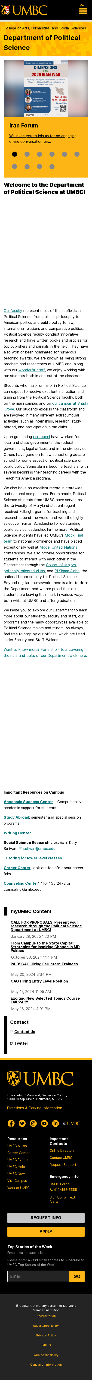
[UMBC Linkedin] (55, 1123)
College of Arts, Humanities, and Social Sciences (45, 28)
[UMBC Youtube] (44, 1123)
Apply (46, 1231)
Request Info (46, 1217)
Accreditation (46, 1316)
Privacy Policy (46, 1335)
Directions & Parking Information (34, 1108)
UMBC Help (16, 1167)
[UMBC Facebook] (11, 1123)
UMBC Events (17, 1160)
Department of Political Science (42, 43)
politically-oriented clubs (24, 571)
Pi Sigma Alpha (67, 571)
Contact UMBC (61, 1158)
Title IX (46, 1345)
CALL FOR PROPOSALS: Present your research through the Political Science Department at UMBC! (46, 926)
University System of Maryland (54, 1305)
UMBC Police (60, 1184)
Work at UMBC (18, 1188)
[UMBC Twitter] (22, 1123)
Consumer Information (46, 1364)
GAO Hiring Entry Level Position (39, 981)
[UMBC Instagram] (33, 1123)
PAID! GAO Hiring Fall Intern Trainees (44, 964)
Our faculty (13, 310)
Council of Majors (61, 565)
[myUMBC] (71, 1123)
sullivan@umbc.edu (39, 848)
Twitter (21, 1045)
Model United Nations (58, 547)
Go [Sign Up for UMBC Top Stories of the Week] (77, 1276)
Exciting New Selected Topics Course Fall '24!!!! (45, 1000)
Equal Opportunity (46, 1325)
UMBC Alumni (17, 1146)
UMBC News (16, 1174)
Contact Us (24, 1031)
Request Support (63, 1165)
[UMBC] (24, 10)
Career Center (18, 1153)
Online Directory (62, 1150)
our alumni (41, 436)
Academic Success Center (28, 801)
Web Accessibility (46, 1355)
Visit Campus (17, 1181)
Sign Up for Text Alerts (62, 1199)
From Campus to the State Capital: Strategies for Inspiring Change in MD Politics (45, 947)
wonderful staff (31, 370)
